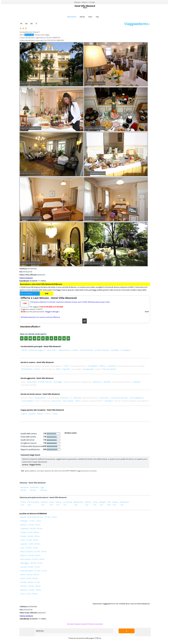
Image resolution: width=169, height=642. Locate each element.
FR (21, 23)
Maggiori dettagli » (52, 311)
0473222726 (25, 271)
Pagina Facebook (26, 278)
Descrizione (71, 16)
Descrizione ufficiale (30, 326)
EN (26, 23)
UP (84, 321)
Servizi (82, 16)
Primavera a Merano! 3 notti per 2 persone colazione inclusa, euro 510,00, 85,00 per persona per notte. (70, 302)
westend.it (32, 274)
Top (97, 16)
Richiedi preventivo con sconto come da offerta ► (40, 317)
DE (31, 23)
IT (36, 23)
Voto (90, 16)
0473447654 (28, 268)
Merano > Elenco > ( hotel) (84, 2)
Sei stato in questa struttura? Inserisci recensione (85, 624)
